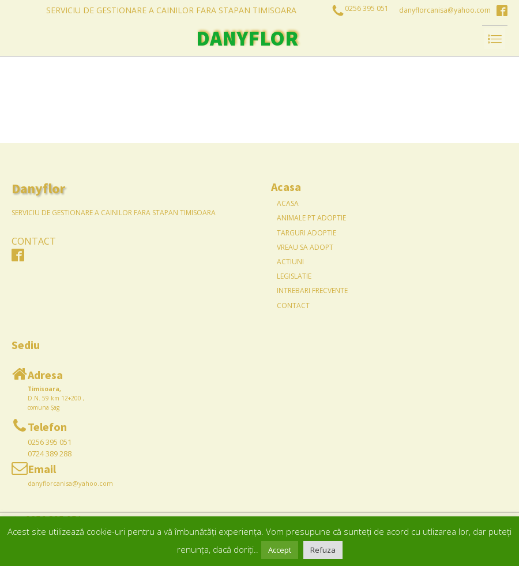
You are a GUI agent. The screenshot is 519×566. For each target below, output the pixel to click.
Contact (293, 305)
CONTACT (34, 241)
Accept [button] (279, 550)
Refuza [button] (323, 550)
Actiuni (290, 262)
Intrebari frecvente (312, 290)
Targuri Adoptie (306, 233)
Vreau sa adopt (305, 247)
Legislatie (294, 276)
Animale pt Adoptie (311, 218)
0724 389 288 (50, 453)
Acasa (288, 203)
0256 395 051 (50, 442)
